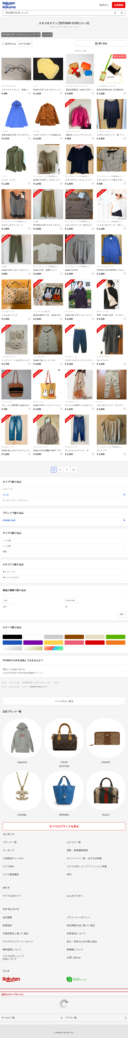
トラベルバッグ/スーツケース (76, 86)
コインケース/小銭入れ (41, 311)
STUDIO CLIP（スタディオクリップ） (21, 34)
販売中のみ (9, 44)
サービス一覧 (8, 1017)
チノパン (100, 402)
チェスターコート (103, 357)
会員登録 (118, 5)
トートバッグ (7, 402)
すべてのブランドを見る (64, 826)
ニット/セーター (39, 357)
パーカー (5, 131)
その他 (35, 221)
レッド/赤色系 (104, 642)
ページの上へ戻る (64, 701)
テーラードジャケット (105, 266)
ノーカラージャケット (105, 131)
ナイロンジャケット (72, 131)
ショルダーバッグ (8, 311)
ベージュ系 (104, 637)
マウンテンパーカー (40, 447)
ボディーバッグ (102, 311)
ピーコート (69, 311)
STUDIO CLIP (64, 520)
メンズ (47, 34)
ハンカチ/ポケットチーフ (106, 86)
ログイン (104, 5)
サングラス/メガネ (8, 86)
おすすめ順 (25, 44)
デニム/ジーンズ (71, 357)
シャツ (35, 86)
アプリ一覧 (71, 1017)
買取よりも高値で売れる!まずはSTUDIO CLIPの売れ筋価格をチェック (64, 671)
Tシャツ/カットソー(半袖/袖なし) (45, 176)
